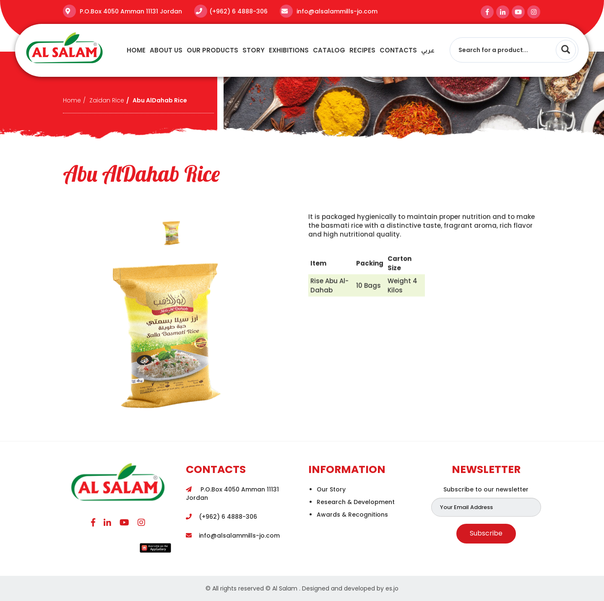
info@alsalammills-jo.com (336, 11)
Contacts (398, 50)
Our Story (331, 489)
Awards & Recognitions (352, 514)
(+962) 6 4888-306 (238, 11)
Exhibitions (289, 50)
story (253, 50)
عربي (428, 51)
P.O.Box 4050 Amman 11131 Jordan (130, 11)
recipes (362, 50)
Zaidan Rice (106, 100)
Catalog (329, 50)
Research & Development (356, 502)
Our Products (212, 50)
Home (136, 50)
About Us (166, 50)
